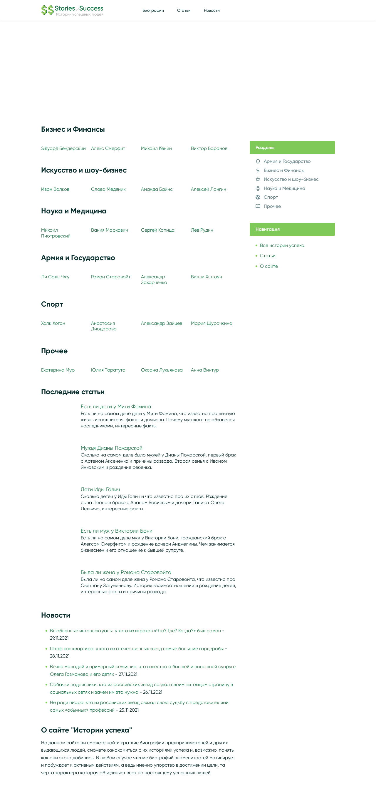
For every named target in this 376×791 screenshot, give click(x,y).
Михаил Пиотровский (55, 232)
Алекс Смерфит (108, 148)
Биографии (153, 10)
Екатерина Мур (58, 370)
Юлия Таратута (108, 370)
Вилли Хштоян (206, 277)
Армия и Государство (287, 161)
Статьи (184, 10)
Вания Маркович (109, 230)
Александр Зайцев (161, 323)
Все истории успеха (282, 245)
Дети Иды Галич (100, 489)
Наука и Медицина (284, 188)
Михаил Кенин (156, 148)
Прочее (272, 206)
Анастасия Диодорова (104, 326)
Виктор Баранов (209, 148)
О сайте (269, 266)
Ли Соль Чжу (55, 277)
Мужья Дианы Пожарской (111, 448)
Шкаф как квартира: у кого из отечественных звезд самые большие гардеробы (137, 648)
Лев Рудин (202, 230)
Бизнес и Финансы (284, 170)
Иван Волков (55, 189)
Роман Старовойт (110, 277)
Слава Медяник (108, 189)
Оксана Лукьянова (162, 370)
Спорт (271, 197)
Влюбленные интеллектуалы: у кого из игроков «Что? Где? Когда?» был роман (135, 630)
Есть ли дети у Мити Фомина (116, 406)
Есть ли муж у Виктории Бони (116, 531)
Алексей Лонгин (208, 189)
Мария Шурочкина (211, 323)
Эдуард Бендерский (63, 148)
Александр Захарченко (154, 279)
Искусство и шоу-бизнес (291, 179)
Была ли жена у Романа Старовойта (126, 572)
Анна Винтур (205, 370)
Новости (212, 10)
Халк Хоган (53, 323)
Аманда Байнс (157, 189)
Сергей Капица (157, 230)
